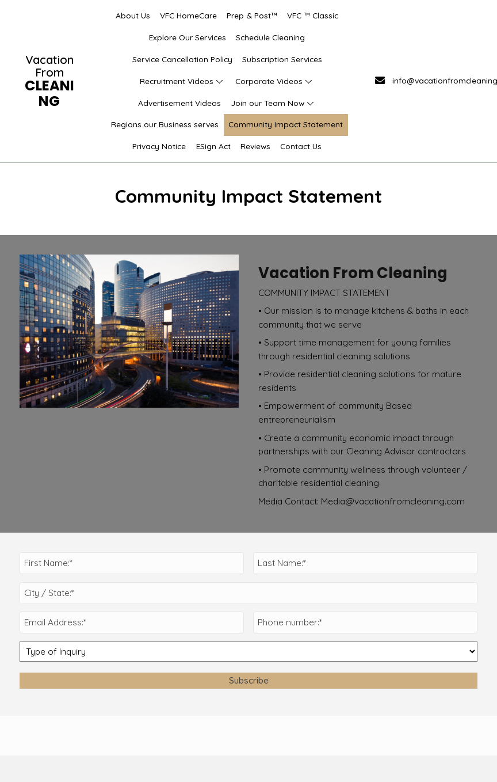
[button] (219, 81)
